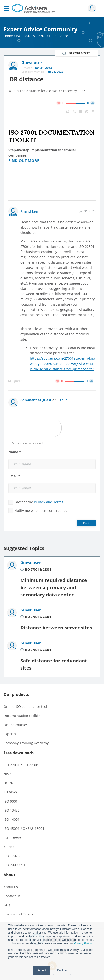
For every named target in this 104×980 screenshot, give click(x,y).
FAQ (7, 905)
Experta (10, 734)
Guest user (30, 563)
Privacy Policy (83, 943)
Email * (14, 476)
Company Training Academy (26, 743)
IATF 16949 (12, 837)
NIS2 (7, 774)
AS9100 (9, 846)
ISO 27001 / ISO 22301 (21, 765)
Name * (14, 452)
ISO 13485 (12, 810)
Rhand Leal (29, 211)
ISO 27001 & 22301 (31, 35)
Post (86, 523)
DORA (8, 783)
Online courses (16, 724)
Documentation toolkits (22, 715)
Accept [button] (41, 970)
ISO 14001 (12, 819)
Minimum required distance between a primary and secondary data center (53, 587)
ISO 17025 (12, 855)
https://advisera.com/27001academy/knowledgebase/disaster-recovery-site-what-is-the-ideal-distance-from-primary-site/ (62, 363)
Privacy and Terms (48, 502)
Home (8, 35)
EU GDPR (11, 792)
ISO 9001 (11, 801)
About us (11, 887)
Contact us (12, 896)
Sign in (62, 400)
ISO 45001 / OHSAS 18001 (24, 828)
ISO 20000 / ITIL (16, 865)
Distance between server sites (56, 627)
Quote (15, 381)
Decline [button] (62, 970)
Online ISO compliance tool (25, 706)
